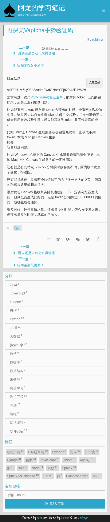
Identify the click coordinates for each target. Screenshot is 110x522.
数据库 (16, 362)
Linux (48, 476)
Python (17, 319)
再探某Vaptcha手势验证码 (40, 30)
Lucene (16, 301)
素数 (52, 468)
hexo (39, 517)
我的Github (16, 495)
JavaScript (49, 460)
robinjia (97, 39)
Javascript (18, 293)
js (59, 476)
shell (15, 327)
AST (97, 476)
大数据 (16, 336)
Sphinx (69, 468)
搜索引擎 (18, 345)
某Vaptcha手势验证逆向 (45, 97)
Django (14, 460)
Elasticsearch (77, 476)
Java (14, 284)
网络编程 (17, 422)
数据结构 (17, 370)
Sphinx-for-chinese (23, 476)
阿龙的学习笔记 (41, 8)
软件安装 (18, 431)
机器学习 (17, 388)
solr (22, 468)
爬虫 (30, 460)
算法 (15, 405)
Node (37, 468)
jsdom (69, 460)
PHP (14, 310)
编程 (15, 414)
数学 (14, 353)
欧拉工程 (18, 396)
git (10, 468)
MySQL (87, 460)
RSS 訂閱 (57, 504)
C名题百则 (38, 452)
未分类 (16, 379)
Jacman (65, 517)
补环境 (91, 452)
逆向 (17, 228)
